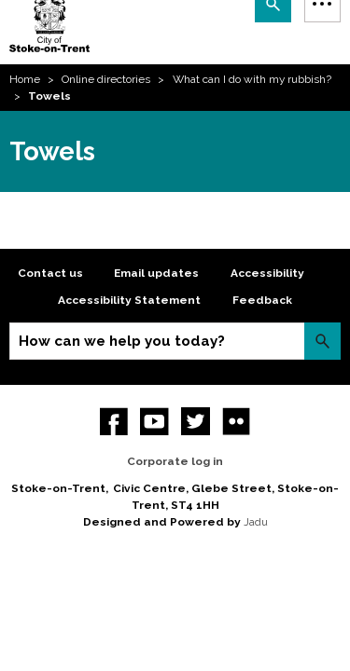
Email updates (156, 273)
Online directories (106, 79)
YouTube (154, 421)
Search (322, 340)
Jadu (256, 521)
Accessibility (267, 273)
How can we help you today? (122, 341)
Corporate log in (175, 461)
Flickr (236, 421)
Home (24, 79)
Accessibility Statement (129, 300)
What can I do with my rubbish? (252, 79)
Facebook (114, 421)
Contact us (50, 273)
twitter (195, 421)
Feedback (262, 300)
